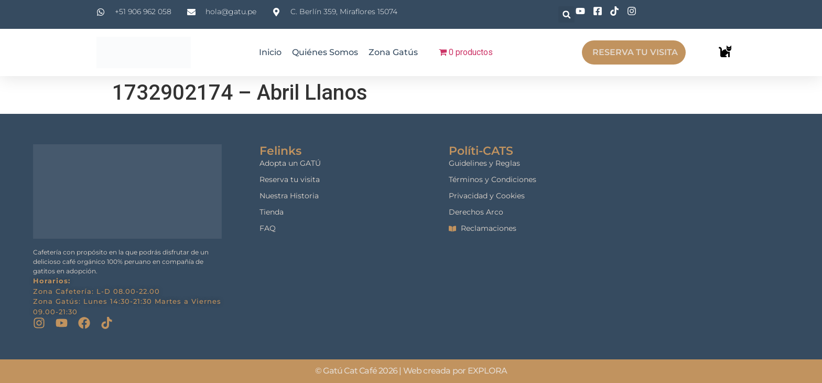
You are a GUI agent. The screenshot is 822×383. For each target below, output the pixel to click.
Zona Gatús (393, 52)
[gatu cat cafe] (713, 208)
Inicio (270, 52)
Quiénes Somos (325, 52)
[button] (566, 14)
